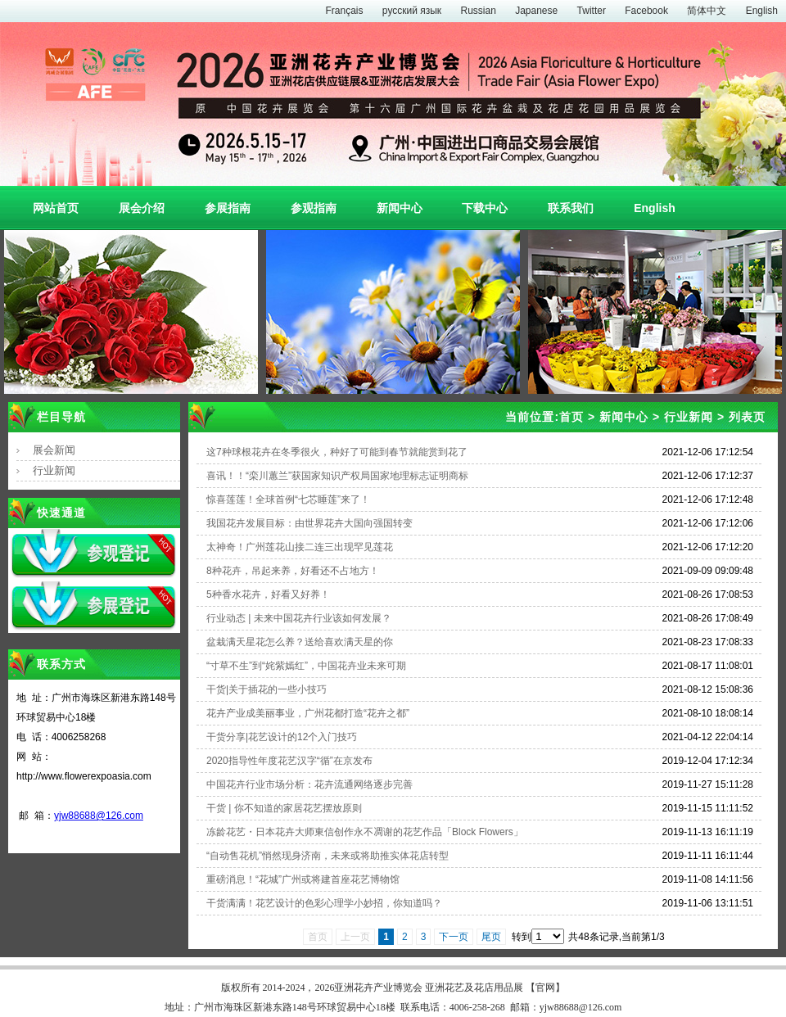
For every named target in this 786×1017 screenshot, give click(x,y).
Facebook (646, 10)
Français (344, 10)
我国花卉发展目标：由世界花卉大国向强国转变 (309, 523)
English (762, 10)
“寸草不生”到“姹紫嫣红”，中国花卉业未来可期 (306, 665)
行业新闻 (54, 470)
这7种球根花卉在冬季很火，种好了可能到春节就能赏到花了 (337, 452)
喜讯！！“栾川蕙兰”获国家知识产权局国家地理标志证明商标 (337, 475)
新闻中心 (399, 208)
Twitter (591, 10)
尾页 (491, 936)
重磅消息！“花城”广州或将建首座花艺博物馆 (303, 879)
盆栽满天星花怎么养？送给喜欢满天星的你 (299, 642)
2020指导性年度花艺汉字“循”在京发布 (289, 760)
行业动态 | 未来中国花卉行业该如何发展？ (298, 618)
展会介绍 (142, 208)
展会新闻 (54, 450)
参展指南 (228, 208)
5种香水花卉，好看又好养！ (268, 594)
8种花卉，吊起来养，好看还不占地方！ (292, 570)
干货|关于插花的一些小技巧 (266, 689)
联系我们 (571, 208)
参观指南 (314, 208)
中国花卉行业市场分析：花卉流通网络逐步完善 (309, 784)
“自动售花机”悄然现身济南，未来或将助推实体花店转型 (327, 855)
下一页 (453, 936)
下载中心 (485, 208)
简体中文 (706, 10)
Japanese (536, 10)
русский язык (411, 10)
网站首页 (56, 208)
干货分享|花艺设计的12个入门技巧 (281, 737)
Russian (477, 10)
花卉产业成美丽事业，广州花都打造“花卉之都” (307, 713)
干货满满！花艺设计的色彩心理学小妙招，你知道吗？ (324, 903)
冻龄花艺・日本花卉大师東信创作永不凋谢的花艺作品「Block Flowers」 (364, 832)
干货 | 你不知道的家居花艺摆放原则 (284, 808)
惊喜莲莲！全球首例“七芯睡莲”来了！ (288, 499)
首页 (571, 416)
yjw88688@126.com (98, 815)
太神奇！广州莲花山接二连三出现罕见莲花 (299, 547)
